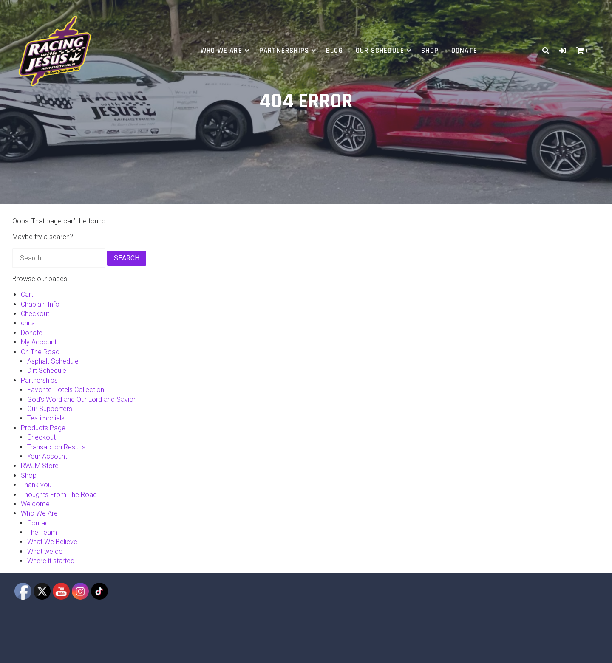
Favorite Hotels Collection (65, 390)
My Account (39, 342)
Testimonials (46, 418)
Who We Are (221, 50)
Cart (27, 295)
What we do (45, 551)
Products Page (43, 428)
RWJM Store (40, 466)
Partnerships (284, 50)
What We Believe (52, 542)
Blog (334, 50)
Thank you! (37, 485)
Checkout (35, 314)
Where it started (50, 561)
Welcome (35, 504)
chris (28, 323)
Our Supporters (49, 409)
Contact (39, 523)
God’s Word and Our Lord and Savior (81, 399)
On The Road (40, 352)
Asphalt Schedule (53, 361)
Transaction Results (56, 447)
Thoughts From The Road (59, 495)
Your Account (47, 456)
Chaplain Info (40, 304)
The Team (42, 532)
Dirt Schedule (46, 371)
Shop (430, 50)
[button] (562, 51)
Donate (464, 50)
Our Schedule (380, 50)
